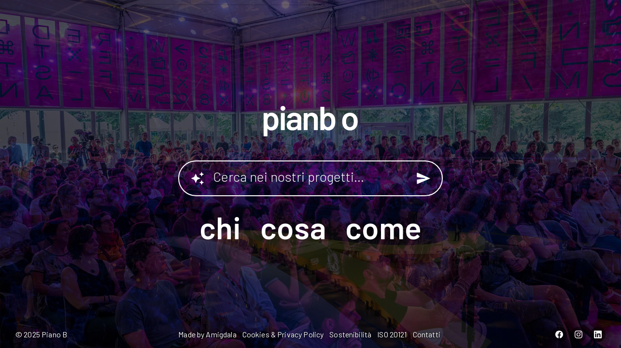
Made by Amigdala (207, 334)
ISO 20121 (392, 334)
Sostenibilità (350, 334)
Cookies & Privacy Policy (283, 334)
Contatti (426, 334)
